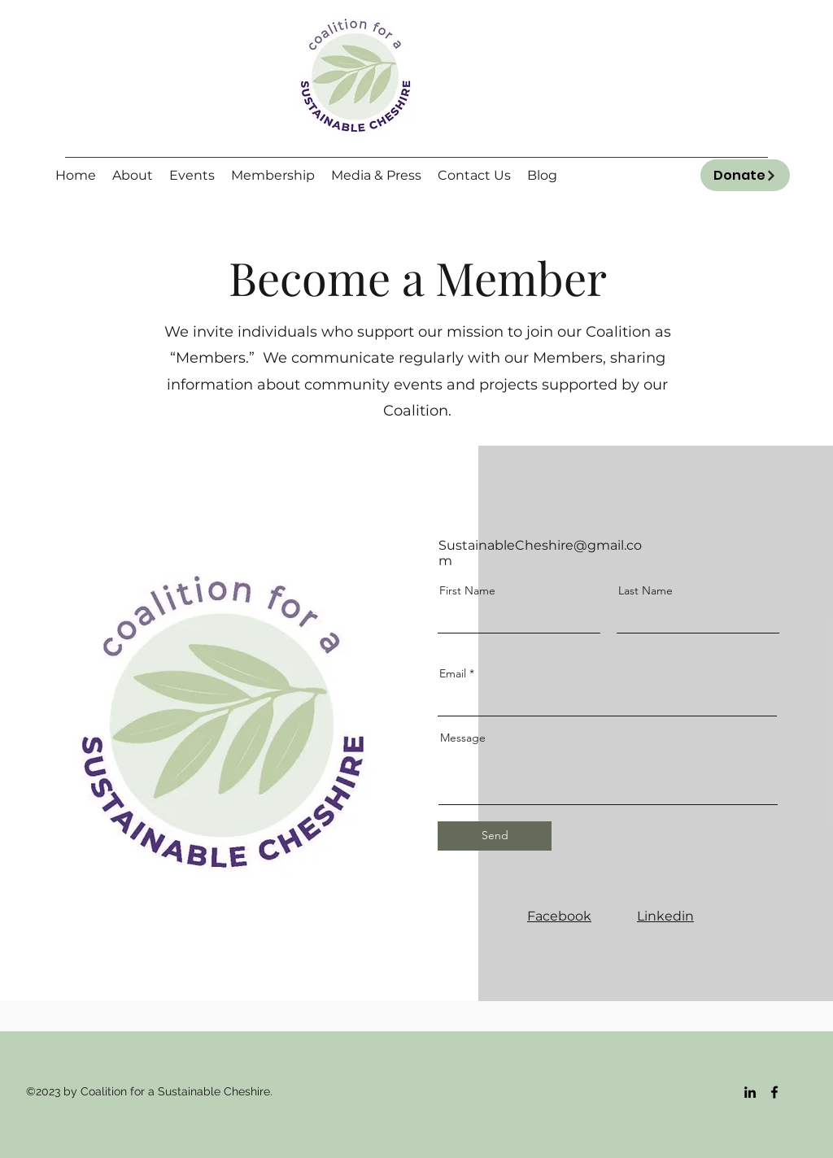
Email (452, 673)
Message (463, 737)
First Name (467, 590)
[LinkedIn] (750, 1092)
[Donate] (745, 175)
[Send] (495, 836)
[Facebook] (774, 1092)
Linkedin (665, 916)
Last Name (645, 590)
